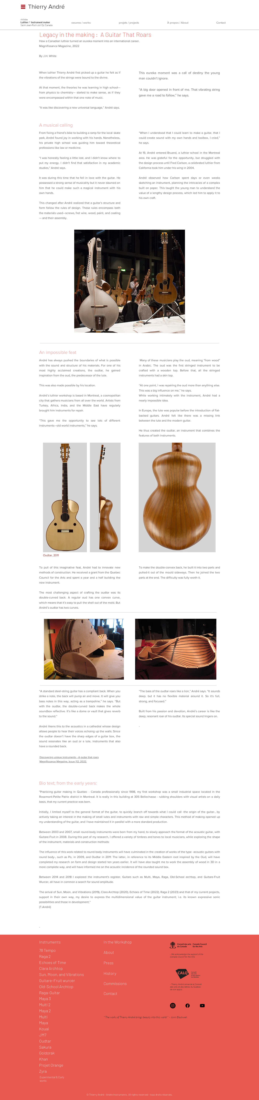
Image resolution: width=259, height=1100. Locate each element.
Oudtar (45, 1040)
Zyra (43, 1071)
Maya (43, 1022)
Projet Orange (51, 1065)
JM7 (42, 1034)
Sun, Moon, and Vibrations (61, 974)
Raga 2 (45, 956)
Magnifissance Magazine (55, 46)
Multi (43, 1016)
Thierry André (46, 6)
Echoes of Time (52, 962)
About (109, 952)
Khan (43, 1059)
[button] (81, 23)
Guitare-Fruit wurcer (57, 980)
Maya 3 (45, 998)
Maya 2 (45, 1010)
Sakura (45, 1047)
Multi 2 (45, 1004)
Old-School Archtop (56, 986)
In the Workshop (118, 941)
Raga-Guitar (50, 992)
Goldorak (47, 1052)
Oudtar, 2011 (51, 555)
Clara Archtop (51, 968)
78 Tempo (47, 950)
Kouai (44, 1028)
